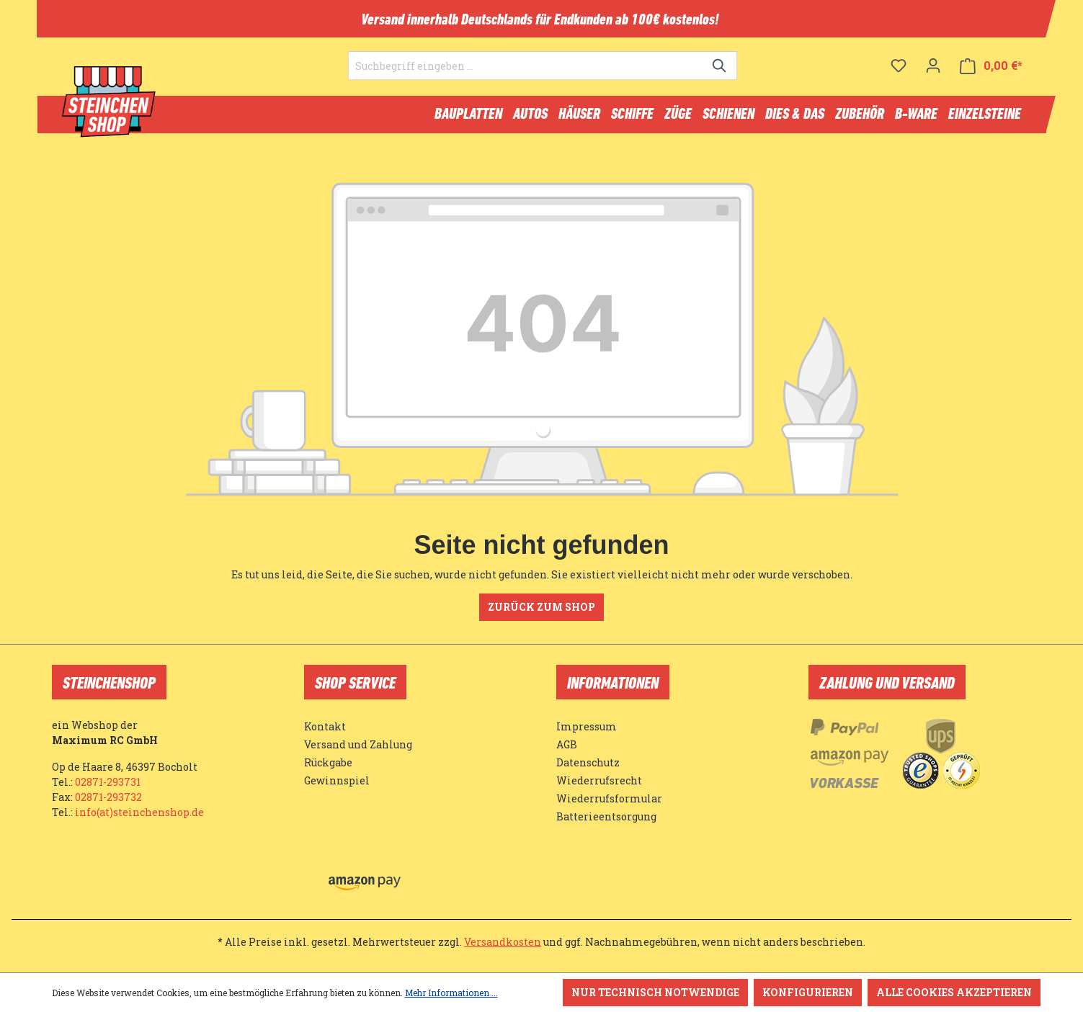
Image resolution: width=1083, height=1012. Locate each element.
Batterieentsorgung (606, 816)
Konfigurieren (807, 992)
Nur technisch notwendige (655, 992)
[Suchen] (720, 76)
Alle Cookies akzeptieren (954, 992)
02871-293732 (108, 797)
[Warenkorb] (991, 76)
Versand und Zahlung (358, 744)
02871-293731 (108, 782)
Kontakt (325, 726)
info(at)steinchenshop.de (139, 812)
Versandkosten (502, 942)
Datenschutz (588, 762)
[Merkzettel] (898, 75)
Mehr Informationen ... (451, 992)
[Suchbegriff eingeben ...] (526, 76)
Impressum (586, 726)
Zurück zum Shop (541, 613)
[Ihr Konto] (933, 75)
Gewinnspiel (337, 780)
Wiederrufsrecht (599, 780)
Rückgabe (328, 762)
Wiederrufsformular (609, 798)
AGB (566, 744)
